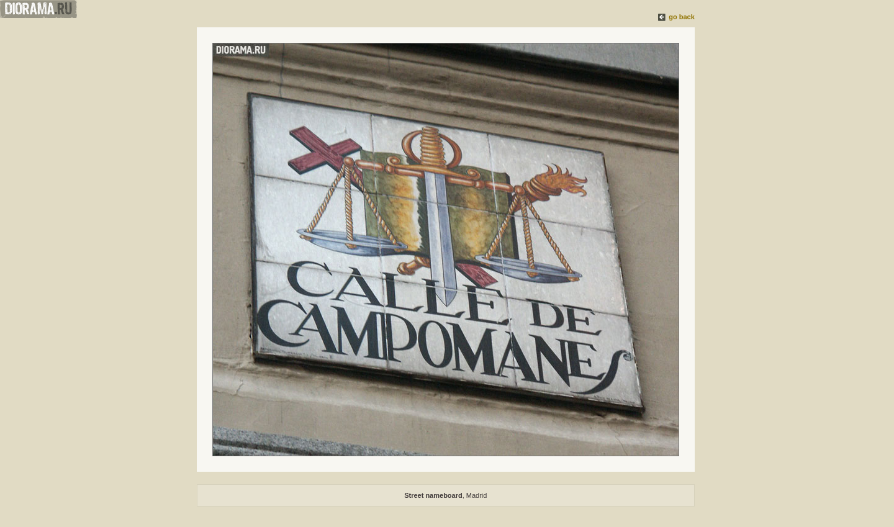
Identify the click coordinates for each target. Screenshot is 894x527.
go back (682, 16)
